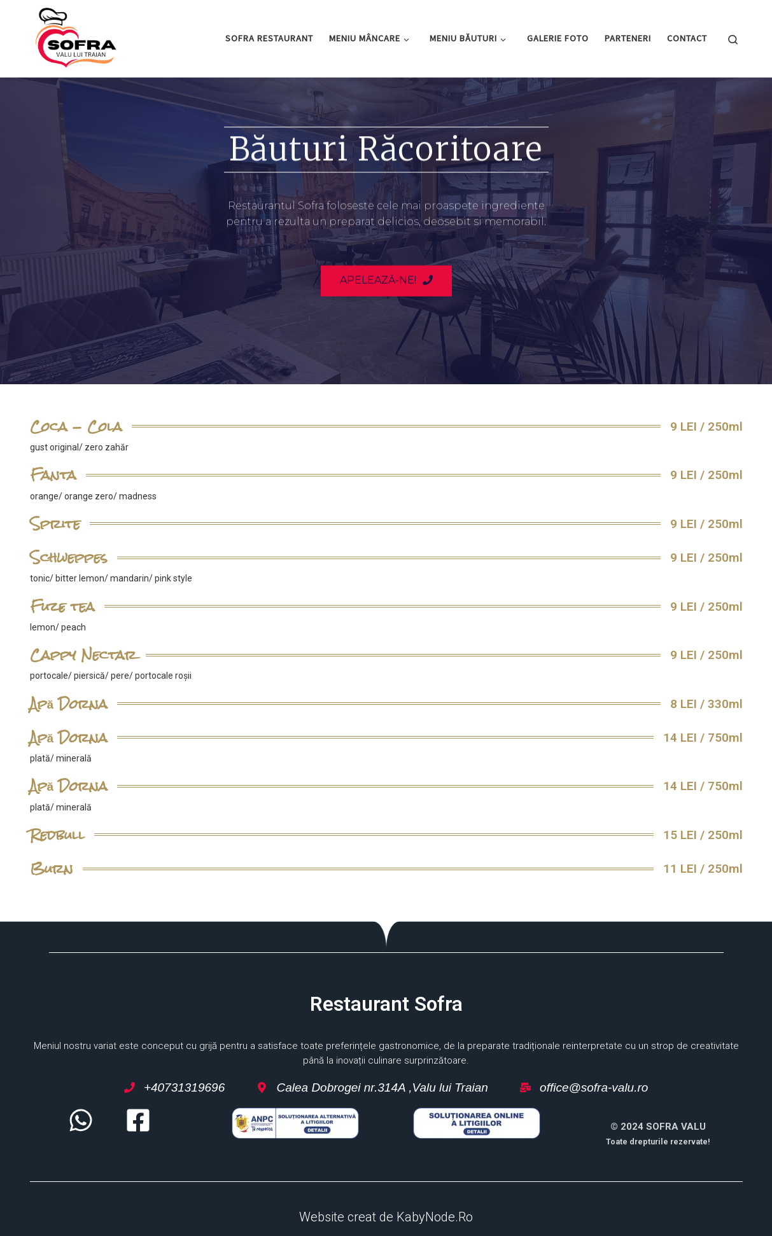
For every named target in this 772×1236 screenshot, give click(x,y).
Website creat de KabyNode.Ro (386, 1217)
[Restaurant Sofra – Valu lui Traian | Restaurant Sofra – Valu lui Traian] (76, 36)
